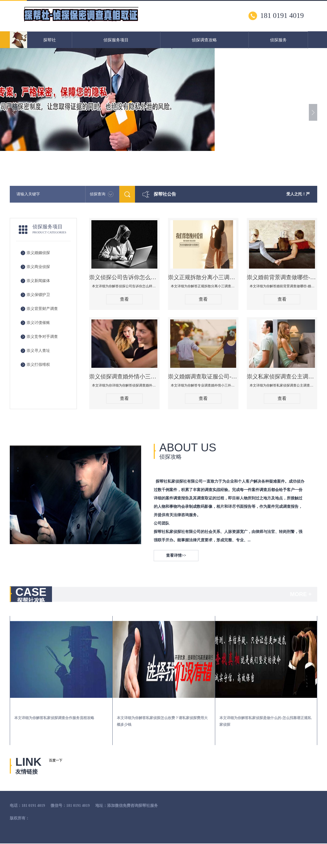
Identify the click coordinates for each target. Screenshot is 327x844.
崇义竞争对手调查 (42, 337)
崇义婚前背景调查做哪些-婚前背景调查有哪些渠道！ (282, 277)
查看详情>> (176, 555)
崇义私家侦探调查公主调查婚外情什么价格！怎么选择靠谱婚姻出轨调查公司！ (282, 376)
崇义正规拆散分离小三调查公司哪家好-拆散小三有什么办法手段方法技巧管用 (203, 277)
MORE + (301, 594)
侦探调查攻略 (204, 40)
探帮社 (49, 40)
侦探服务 (278, 40)
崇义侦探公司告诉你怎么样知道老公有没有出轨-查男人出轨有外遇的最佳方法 (124, 277)
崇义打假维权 (38, 364)
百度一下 (55, 760)
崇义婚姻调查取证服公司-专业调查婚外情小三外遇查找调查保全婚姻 (203, 376)
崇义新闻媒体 (38, 281)
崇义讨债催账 (38, 323)
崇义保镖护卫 (38, 295)
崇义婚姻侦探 (38, 253)
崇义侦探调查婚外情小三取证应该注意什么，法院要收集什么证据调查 (124, 376)
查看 (124, 299)
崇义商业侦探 (38, 267)
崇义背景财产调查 (42, 309)
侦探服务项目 (116, 40)
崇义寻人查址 (38, 350)
